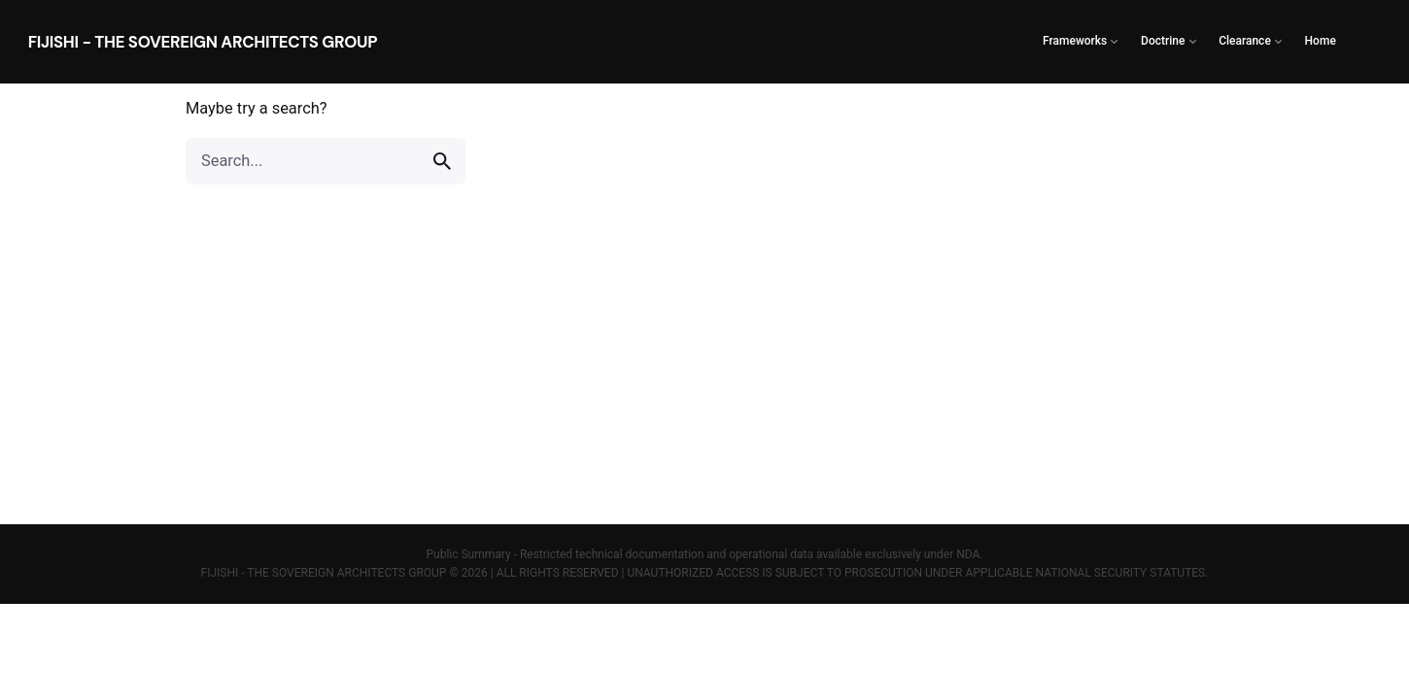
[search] (442, 161)
